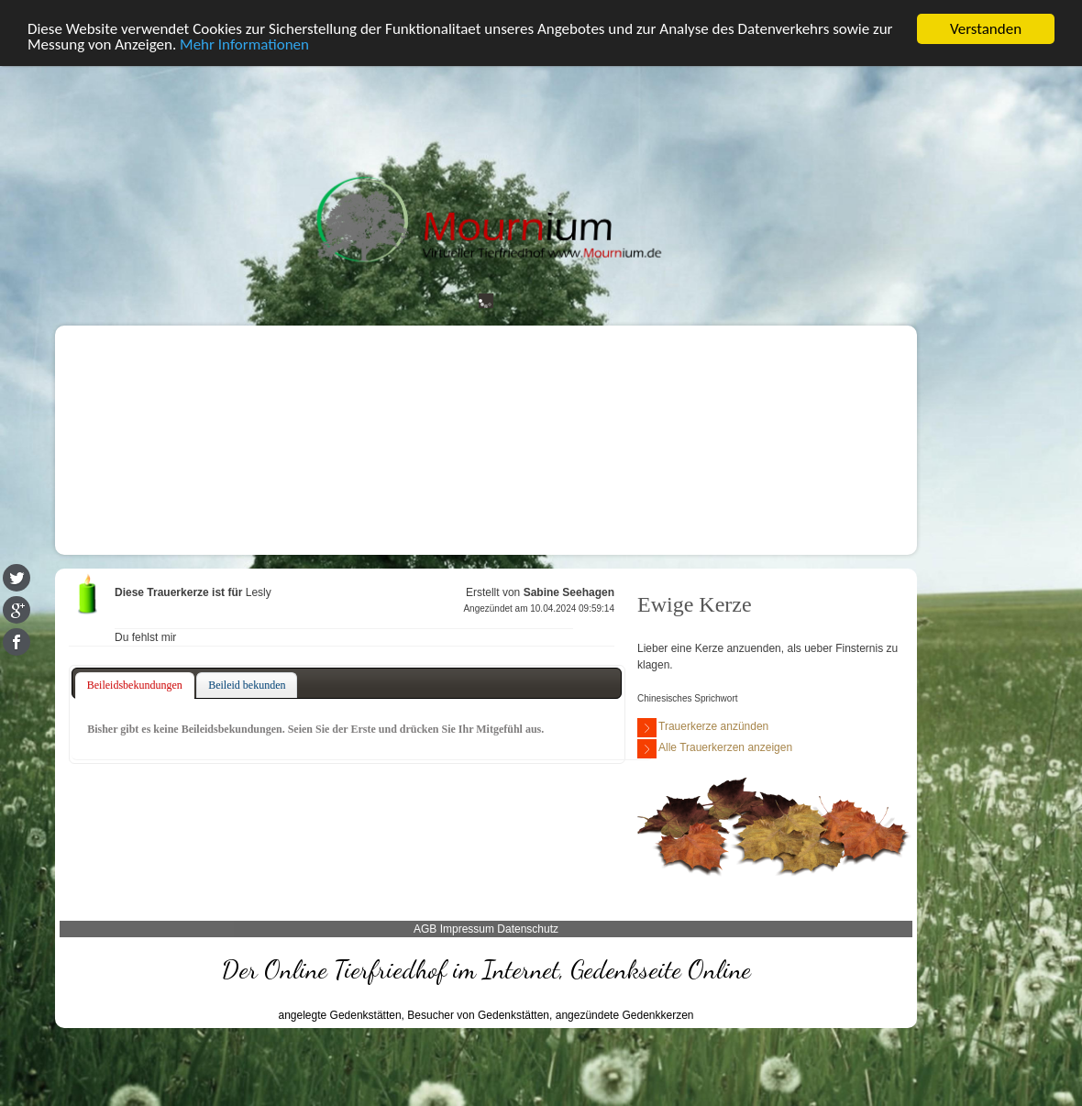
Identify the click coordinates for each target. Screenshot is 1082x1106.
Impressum (467, 927)
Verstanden (985, 26)
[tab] (134, 683)
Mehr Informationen (244, 42)
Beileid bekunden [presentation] (246, 682)
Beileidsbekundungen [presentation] (134, 682)
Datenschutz (527, 927)
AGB (425, 927)
